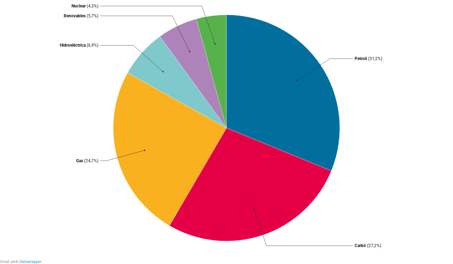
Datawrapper (30, 261)
